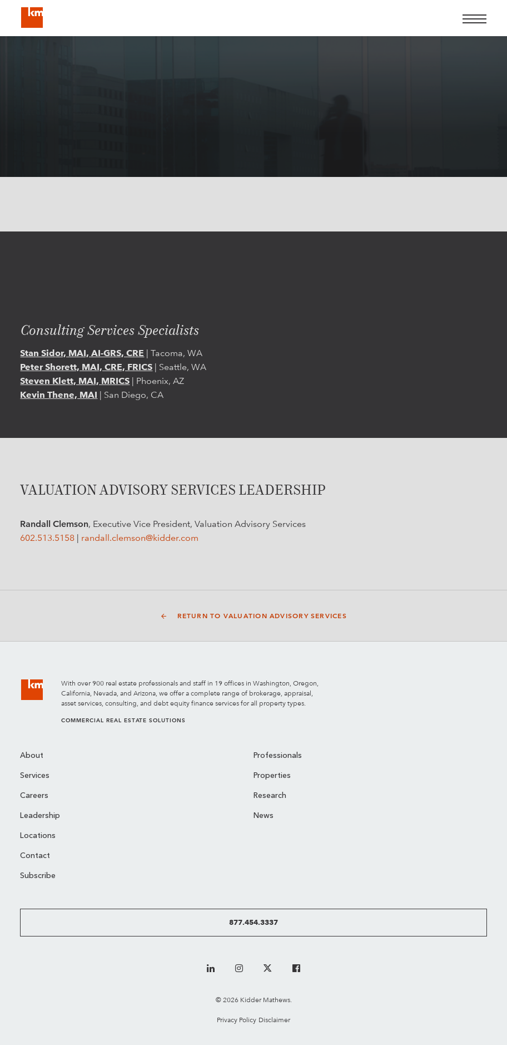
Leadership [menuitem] (40, 816)
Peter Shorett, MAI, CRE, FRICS (86, 367)
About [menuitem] (31, 756)
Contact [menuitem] (35, 856)
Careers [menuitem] (34, 796)
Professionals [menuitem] (278, 756)
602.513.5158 (47, 538)
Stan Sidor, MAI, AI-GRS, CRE (82, 353)
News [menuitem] (264, 816)
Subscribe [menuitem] (38, 876)
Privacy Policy (236, 1020)
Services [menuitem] (34, 776)
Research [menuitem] (270, 796)
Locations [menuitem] (38, 836)
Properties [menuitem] (272, 776)
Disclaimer (274, 1020)
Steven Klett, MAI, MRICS (75, 381)
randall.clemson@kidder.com (139, 538)
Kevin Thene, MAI (58, 395)
